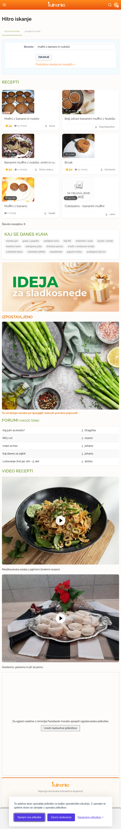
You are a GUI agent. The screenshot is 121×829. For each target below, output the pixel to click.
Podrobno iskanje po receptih (54, 64)
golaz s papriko (31, 241)
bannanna (110, 169)
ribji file (67, 241)
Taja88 (51, 213)
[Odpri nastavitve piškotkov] (90, 817)
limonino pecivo (55, 246)
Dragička (90, 430)
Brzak (69, 162)
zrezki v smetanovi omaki (81, 246)
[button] (116, 5)
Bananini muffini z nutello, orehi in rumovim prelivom (40, 162)
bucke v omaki (105, 241)
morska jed (12, 241)
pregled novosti (32, 31)
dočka (88, 461)
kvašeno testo (13, 246)
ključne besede (12, 31)
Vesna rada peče (47, 169)
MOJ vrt (7, 438)
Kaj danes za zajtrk (14, 453)
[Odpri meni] (4, 5)
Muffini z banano (15, 206)
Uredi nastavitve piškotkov (60, 728)
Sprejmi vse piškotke (29, 817)
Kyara (52, 126)
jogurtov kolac (74, 251)
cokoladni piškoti (36, 251)
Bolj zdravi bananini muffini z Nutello (90, 118)
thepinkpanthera (107, 127)
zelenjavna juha (34, 246)
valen (112, 214)
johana (89, 445)
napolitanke (56, 251)
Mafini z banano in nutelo (21, 118)
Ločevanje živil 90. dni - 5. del (21, 461)
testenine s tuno (84, 241)
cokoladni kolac (14, 251)
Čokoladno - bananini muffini (84, 206)
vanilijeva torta (51, 241)
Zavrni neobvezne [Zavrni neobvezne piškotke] (61, 817)
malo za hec (10, 445)
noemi (89, 438)
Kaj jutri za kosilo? (14, 430)
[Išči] (110, 5)
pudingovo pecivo (96, 251)
